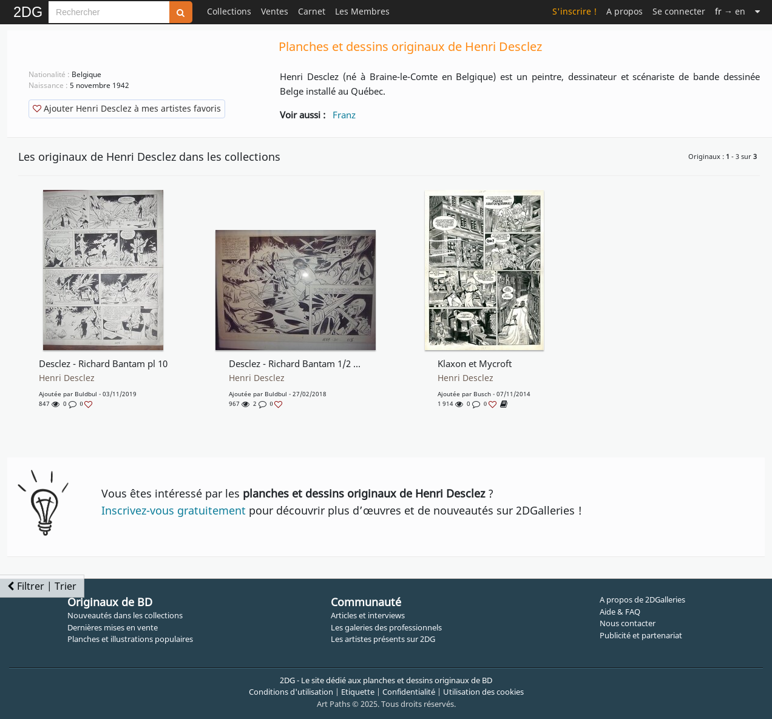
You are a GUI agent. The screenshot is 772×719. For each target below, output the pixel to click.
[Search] (109, 12)
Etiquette (357, 691)
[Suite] (757, 11)
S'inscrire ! (574, 11)
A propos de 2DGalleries (642, 599)
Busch (482, 394)
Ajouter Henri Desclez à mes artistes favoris (127, 108)
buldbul (86, 394)
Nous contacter (627, 623)
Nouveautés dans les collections (125, 615)
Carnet (311, 11)
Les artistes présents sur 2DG (383, 638)
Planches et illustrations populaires (130, 638)
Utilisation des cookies (483, 691)
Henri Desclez (67, 378)
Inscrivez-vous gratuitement (173, 510)
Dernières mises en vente (112, 627)
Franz (344, 115)
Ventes (274, 11)
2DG (27, 12)
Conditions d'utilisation (291, 691)
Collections (229, 11)
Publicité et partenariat (641, 635)
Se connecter (678, 11)
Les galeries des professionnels (386, 627)
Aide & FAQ (620, 611)
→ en (730, 11)
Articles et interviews (368, 615)
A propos (624, 11)
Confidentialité (408, 691)
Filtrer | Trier (41, 586)
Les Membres (362, 11)
